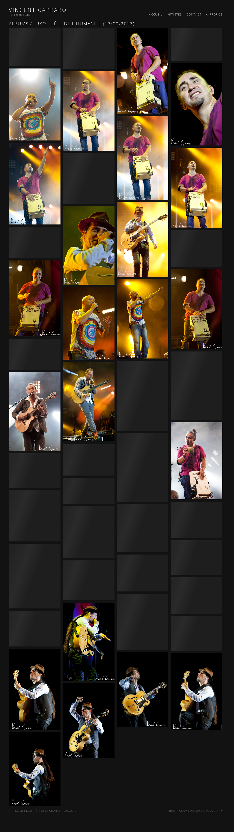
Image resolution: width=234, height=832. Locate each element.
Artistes (174, 14)
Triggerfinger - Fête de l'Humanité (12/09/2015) (43, 810)
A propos (214, 14)
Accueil (156, 14)
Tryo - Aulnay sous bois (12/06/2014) (195, 810)
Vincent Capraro (38, 10)
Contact (194, 14)
